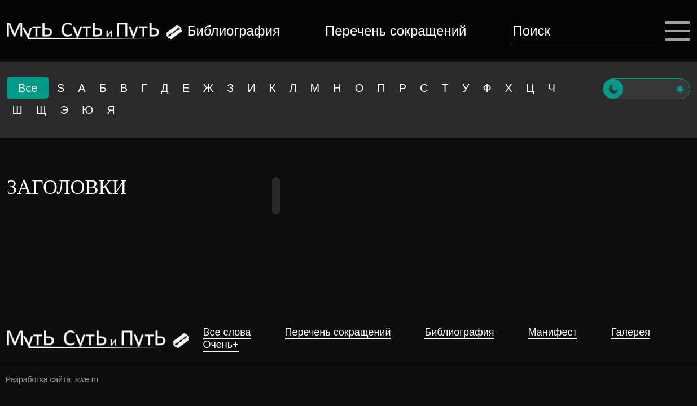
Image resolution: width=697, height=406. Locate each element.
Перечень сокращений (395, 30)
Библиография (233, 30)
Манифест (552, 332)
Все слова (227, 332)
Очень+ (220, 344)
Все (27, 88)
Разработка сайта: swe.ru (52, 379)
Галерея (630, 332)
